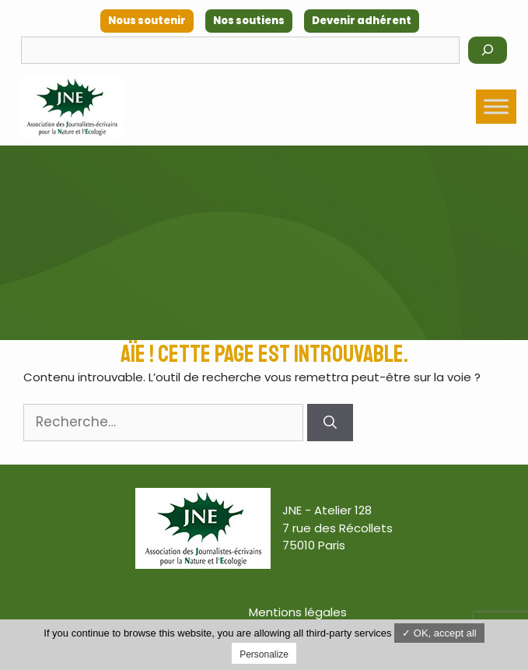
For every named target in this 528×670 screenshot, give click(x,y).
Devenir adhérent (361, 20)
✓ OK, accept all (439, 633)
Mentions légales (298, 612)
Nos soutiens (249, 20)
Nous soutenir (147, 20)
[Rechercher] (487, 50)
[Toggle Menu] (496, 106)
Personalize (264, 654)
